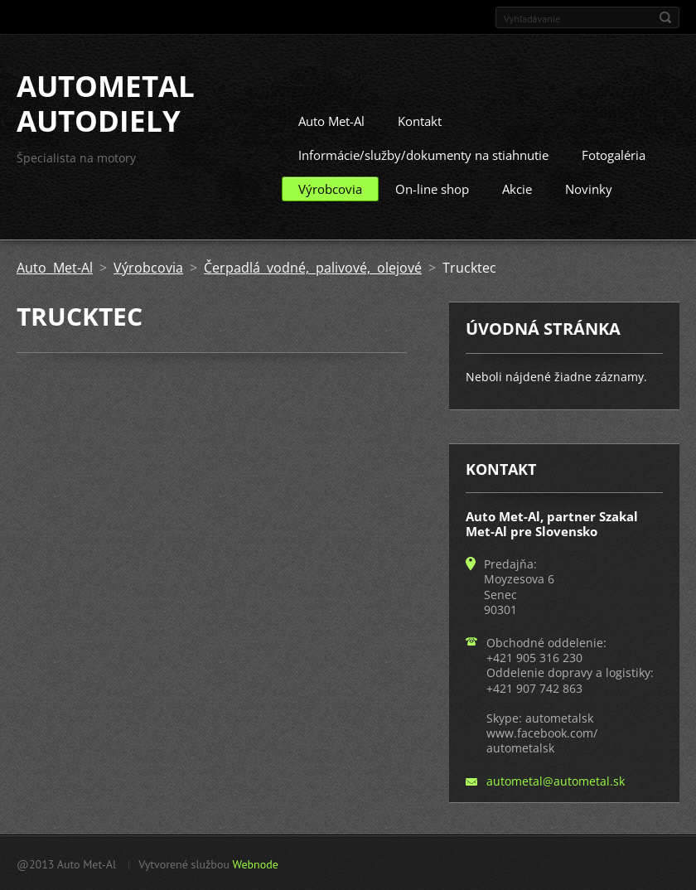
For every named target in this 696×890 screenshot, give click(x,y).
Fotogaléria (613, 154)
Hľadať (665, 17)
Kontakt (420, 120)
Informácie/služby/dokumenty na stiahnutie (423, 154)
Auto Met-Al (331, 120)
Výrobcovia (330, 188)
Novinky (588, 188)
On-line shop (432, 188)
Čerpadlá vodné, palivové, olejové (313, 267)
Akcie (517, 188)
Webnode (255, 863)
